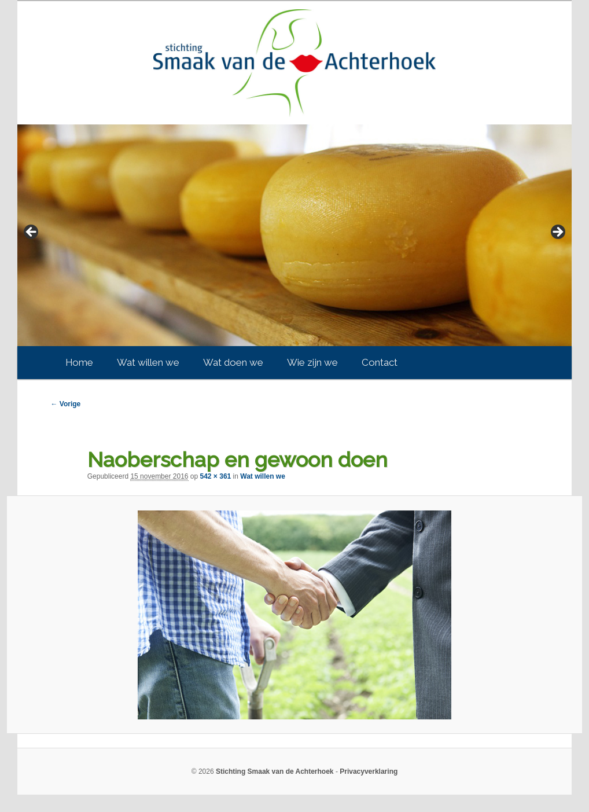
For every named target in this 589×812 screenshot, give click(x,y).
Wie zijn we (312, 362)
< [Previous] (32, 232)
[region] (294, 235)
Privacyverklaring (368, 771)
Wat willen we (148, 362)
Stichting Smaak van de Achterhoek (275, 771)
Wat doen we (233, 362)
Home (79, 362)
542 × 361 (215, 476)
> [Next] (557, 232)
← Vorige (65, 404)
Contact (379, 362)
